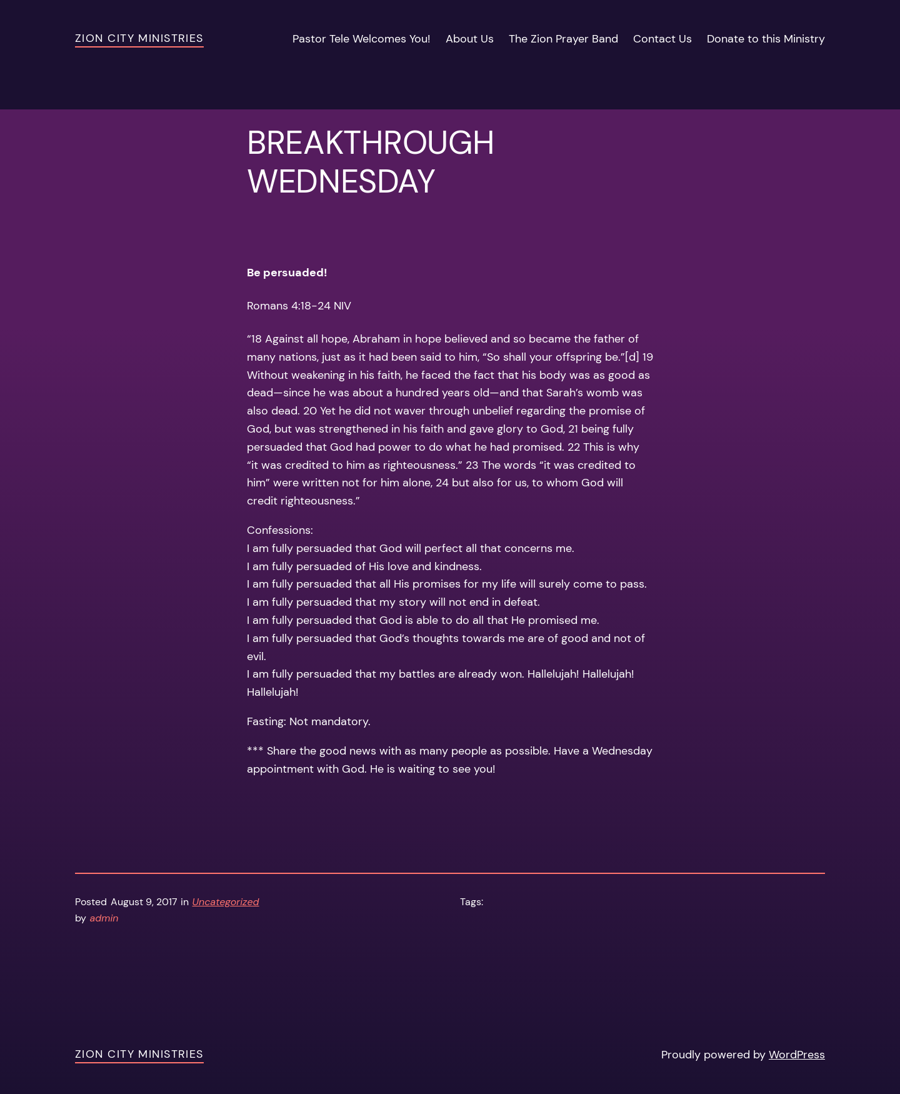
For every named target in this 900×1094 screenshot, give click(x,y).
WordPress (797, 1054)
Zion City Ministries (139, 38)
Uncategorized (225, 901)
